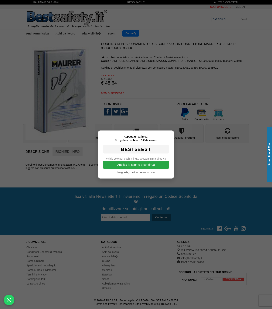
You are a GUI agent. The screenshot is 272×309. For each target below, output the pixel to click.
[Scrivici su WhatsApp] (9, 300)
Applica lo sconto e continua (136, 164)
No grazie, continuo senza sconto (136, 172)
